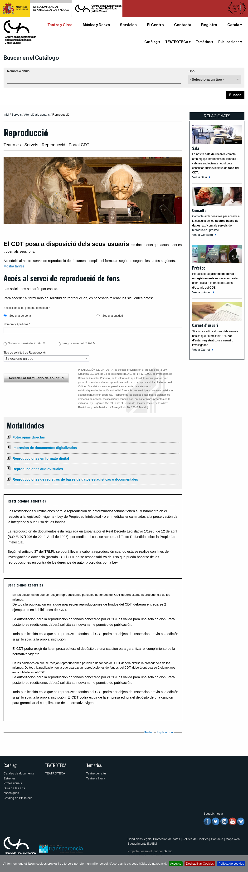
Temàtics (203, 42)
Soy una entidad (110, 315)
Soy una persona (17, 315)
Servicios (128, 25)
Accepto (175, 863)
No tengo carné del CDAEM (26, 343)
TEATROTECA (176, 42)
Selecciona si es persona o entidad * (27, 308)
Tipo (191, 71)
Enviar (148, 732)
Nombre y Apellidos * (17, 324)
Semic (168, 851)
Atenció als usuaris (37, 114)
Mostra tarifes (14, 266)
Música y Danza (96, 25)
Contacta (182, 25)
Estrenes (10, 778)
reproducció (200, 230)
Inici (6, 114)
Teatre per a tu (96, 773)
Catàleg (151, 42)
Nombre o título (18, 71)
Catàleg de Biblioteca (18, 798)
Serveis (16, 114)
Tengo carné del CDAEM (79, 343)
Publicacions (228, 42)
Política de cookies (231, 863)
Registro (209, 25)
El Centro (155, 25)
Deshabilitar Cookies (200, 863)
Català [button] (233, 25)
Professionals (13, 783)
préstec (214, 230)
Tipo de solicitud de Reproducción (25, 352)
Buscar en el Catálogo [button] (31, 58)
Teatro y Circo (60, 25)
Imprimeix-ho (165, 732)
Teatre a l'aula (95, 778)
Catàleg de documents (19, 773)
